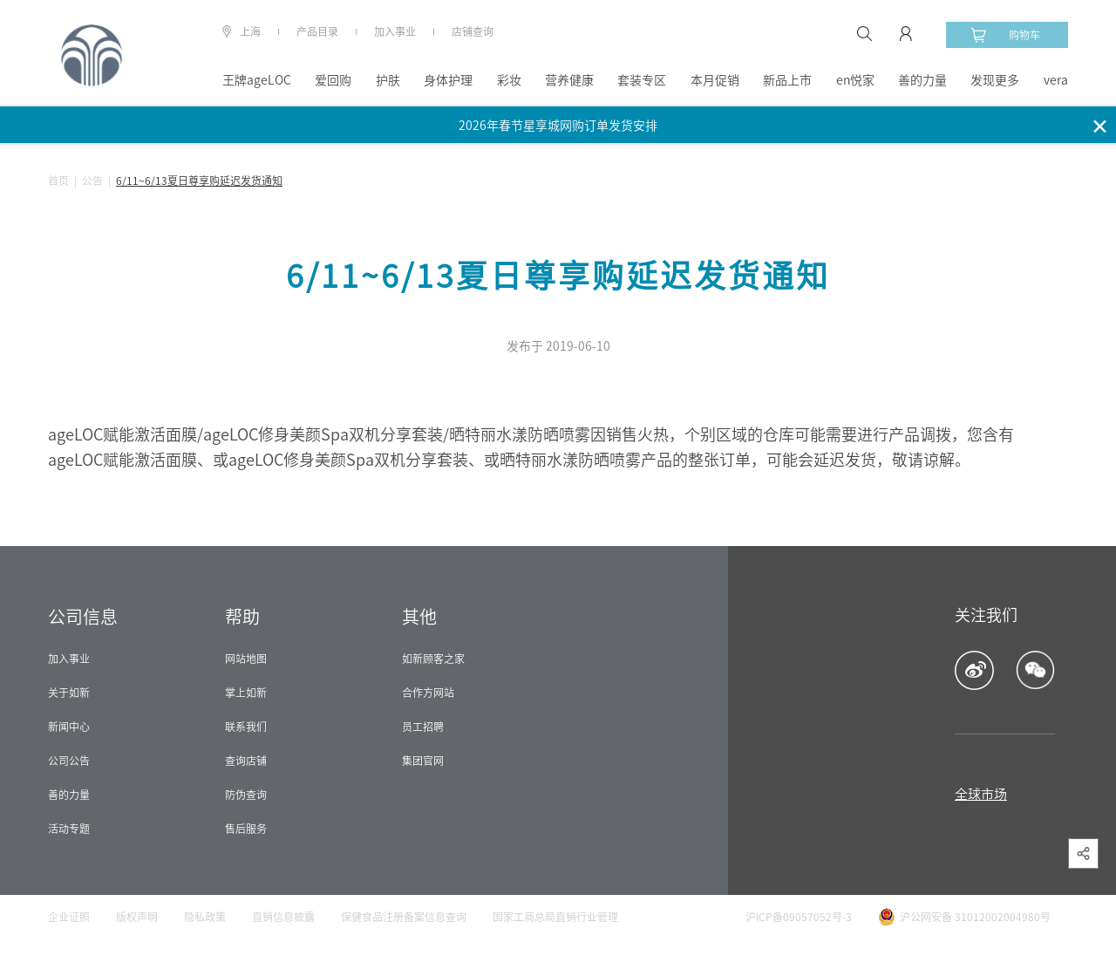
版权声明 (137, 917)
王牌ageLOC (256, 80)
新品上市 (787, 80)
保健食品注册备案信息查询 (403, 917)
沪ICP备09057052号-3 (798, 917)
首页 (58, 180)
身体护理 (448, 80)
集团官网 (423, 760)
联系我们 (246, 726)
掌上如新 (246, 692)
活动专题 (69, 828)
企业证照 (69, 917)
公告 (92, 180)
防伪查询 (246, 794)
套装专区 (641, 80)
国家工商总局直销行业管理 (555, 917)
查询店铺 (246, 760)
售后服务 (246, 828)
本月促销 (715, 80)
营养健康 (569, 80)
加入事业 (395, 31)
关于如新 (69, 692)
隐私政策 (205, 917)
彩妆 (509, 80)
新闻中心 (69, 726)
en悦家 (855, 80)
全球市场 (981, 794)
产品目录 (317, 31)
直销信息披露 (283, 917)
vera (1056, 80)
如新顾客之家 (433, 658)
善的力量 (922, 80)
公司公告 (69, 760)
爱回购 (333, 80)
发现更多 (994, 80)
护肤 (388, 80)
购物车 (1005, 35)
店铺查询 (472, 31)
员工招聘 (423, 726)
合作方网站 (428, 692)
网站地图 (246, 658)
